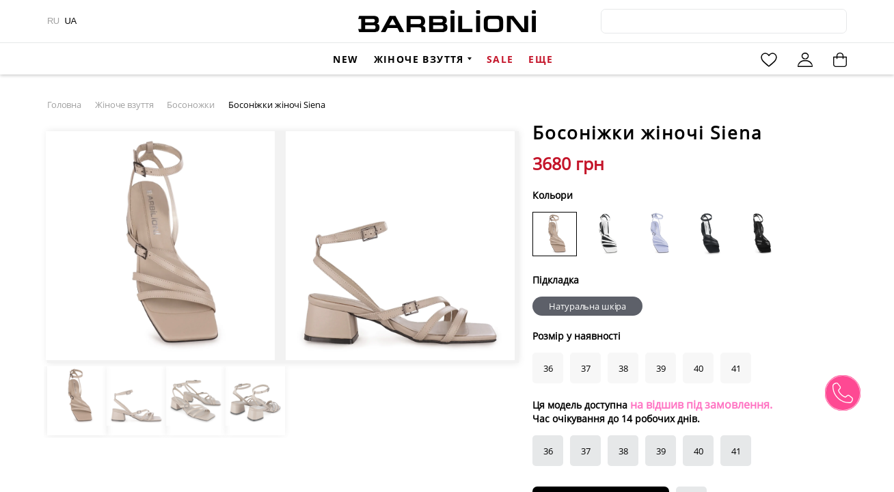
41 (736, 451)
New (345, 59)
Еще (540, 59)
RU (53, 21)
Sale (500, 59)
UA (71, 21)
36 (548, 451)
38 (623, 451)
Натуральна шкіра (587, 306)
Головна (64, 104)
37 (586, 451)
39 (661, 451)
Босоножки (191, 104)
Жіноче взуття (419, 59)
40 (698, 451)
